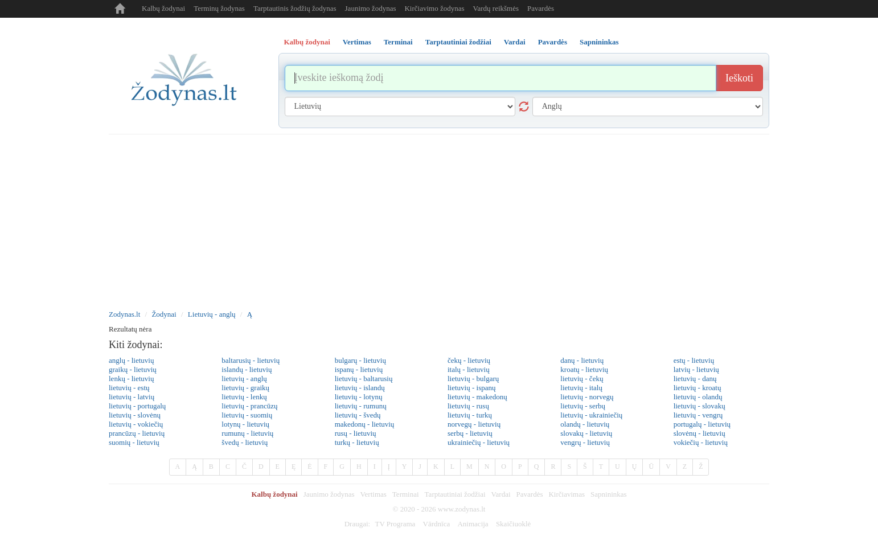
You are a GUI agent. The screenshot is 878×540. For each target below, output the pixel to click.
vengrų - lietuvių (585, 442)
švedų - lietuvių (244, 442)
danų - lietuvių (582, 360)
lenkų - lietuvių (131, 378)
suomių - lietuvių (134, 442)
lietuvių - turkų (470, 415)
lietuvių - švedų (358, 415)
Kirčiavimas (566, 494)
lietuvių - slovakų (699, 406)
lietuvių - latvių (131, 396)
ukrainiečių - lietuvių (479, 442)
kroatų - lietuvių (584, 369)
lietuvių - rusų (468, 406)
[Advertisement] (439, 220)
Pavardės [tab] (552, 42)
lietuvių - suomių (246, 415)
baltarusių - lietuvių (250, 360)
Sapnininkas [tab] (599, 42)
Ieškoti (739, 78)
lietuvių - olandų (698, 396)
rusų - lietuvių (355, 433)
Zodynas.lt (124, 314)
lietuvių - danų (695, 378)
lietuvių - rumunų (361, 406)
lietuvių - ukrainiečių (591, 415)
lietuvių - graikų (245, 387)
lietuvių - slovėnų (135, 415)
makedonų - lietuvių (365, 424)
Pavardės (540, 8)
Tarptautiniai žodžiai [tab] (458, 42)
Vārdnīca (436, 523)
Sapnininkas (608, 494)
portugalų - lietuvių (702, 424)
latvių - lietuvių (696, 369)
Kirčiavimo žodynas (434, 8)
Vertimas (373, 494)
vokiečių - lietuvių (701, 442)
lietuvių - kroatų (697, 387)
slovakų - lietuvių (586, 433)
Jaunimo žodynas (370, 8)
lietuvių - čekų (581, 378)
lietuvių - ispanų (472, 387)
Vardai (501, 494)
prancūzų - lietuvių (137, 433)
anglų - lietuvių (131, 360)
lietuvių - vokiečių (136, 424)
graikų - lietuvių (133, 369)
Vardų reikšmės (496, 8)
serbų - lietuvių (470, 433)
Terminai (405, 494)
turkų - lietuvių (357, 442)
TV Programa (395, 523)
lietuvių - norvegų (586, 396)
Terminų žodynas (219, 8)
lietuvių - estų (129, 387)
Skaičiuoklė (513, 523)
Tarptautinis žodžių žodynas (295, 8)
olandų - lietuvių (584, 424)
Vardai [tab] (515, 42)
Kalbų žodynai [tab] (307, 42)
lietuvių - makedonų (477, 396)
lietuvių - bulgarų (473, 378)
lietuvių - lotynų (359, 396)
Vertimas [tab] (357, 42)
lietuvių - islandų (360, 387)
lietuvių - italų (581, 387)
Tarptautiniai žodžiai (455, 494)
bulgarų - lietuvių (360, 360)
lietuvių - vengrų (698, 415)
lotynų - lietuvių (245, 424)
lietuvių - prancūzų (249, 406)
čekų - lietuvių (469, 360)
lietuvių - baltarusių (364, 378)
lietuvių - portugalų (137, 406)
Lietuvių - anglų (212, 314)
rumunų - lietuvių (247, 433)
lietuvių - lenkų (243, 396)
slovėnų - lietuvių (699, 433)
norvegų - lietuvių (474, 424)
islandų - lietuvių (246, 369)
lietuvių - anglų (243, 378)
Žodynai (163, 314)
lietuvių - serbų (582, 406)
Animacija (472, 523)
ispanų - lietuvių (359, 369)
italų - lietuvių (469, 369)
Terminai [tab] (398, 42)
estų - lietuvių (694, 360)
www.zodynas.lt (462, 509)
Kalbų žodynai (163, 8)
